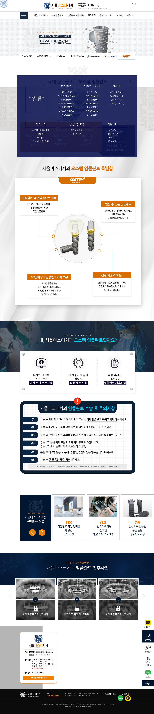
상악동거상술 (92, 92)
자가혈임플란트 (92, 111)
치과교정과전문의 (116, 96)
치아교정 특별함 (116, 92)
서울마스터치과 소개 (40, 130)
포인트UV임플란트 (66, 111)
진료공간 (40, 138)
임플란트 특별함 (66, 92)
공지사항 (112, 130)
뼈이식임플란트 (92, 96)
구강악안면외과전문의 (66, 96)
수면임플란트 (66, 100)
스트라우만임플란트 (66, 107)
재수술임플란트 (92, 103)
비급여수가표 (112, 141)
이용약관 (125, 694)
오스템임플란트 (66, 115)
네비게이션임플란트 (66, 103)
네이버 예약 (76, 134)
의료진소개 (40, 134)
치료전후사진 (112, 134)
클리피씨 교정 (116, 100)
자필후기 (112, 138)
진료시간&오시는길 (41, 141)
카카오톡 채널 (76, 130)
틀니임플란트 (92, 115)
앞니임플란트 (92, 107)
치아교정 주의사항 (116, 103)
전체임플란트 (92, 100)
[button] (42, 532)
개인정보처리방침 (109, 694)
